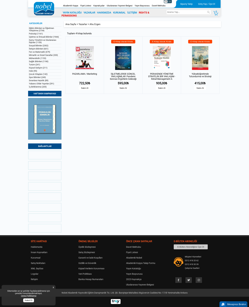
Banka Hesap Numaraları (90, 279)
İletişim (34, 279)
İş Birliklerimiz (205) (38, 87)
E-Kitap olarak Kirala (123, 41)
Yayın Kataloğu (133, 268)
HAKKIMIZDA (104, 12)
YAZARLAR (89, 12)
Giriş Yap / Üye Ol (206, 4)
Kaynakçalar (98, 5)
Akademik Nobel (134, 257)
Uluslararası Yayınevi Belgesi (119, 5)
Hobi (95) (33, 71)
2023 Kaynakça (133, 279)
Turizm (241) (34, 64)
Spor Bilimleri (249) (37, 77)
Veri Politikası (85, 274)
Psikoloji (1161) (36, 33)
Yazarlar (83, 24)
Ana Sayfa (70, 24)
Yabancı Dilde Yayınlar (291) (41, 83)
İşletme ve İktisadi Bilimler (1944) (44, 37)
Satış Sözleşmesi (86, 252)
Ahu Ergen (95, 24)
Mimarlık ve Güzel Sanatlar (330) (43, 55)
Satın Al (84, 88)
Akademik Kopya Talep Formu (140, 263)
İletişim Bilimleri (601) (38, 49)
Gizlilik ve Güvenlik (87, 263)
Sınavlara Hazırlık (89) (38, 80)
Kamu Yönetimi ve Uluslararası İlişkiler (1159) (42, 41)
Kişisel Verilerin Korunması (91, 268)
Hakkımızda (36, 247)
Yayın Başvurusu (142, 5)
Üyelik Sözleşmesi (87, 247)
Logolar (34, 274)
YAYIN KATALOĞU (72, 12)
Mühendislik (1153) (37, 58)
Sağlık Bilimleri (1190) (38, 61)
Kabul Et (28, 300)
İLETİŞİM (132, 12)
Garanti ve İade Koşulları (90, 257)
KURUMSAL (119, 12)
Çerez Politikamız (28, 295)
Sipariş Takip (186, 4)
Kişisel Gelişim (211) (38, 68)
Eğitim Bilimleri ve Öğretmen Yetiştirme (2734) (41, 29)
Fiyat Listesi (85, 5)
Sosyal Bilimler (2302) (38, 45)
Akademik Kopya (70, 5)
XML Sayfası (37, 268)
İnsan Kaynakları (39, 252)
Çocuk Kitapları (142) (38, 74)
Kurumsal (35, 257)
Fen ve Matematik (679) (39, 52)
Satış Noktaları (38, 263)
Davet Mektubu (158, 5)
